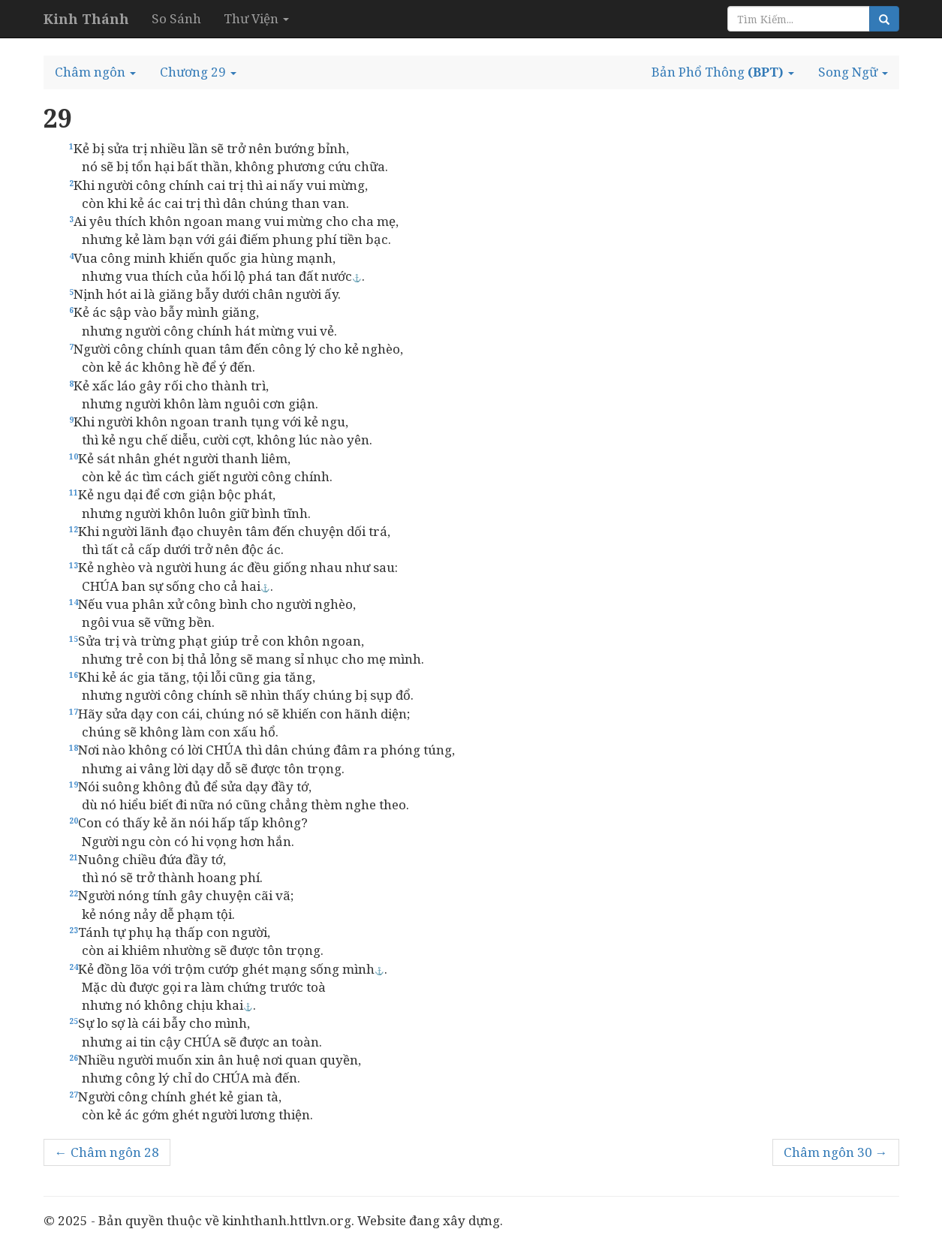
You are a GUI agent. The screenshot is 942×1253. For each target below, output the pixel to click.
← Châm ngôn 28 (107, 1152)
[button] (95, 72)
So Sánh (176, 18)
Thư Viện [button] (256, 18)
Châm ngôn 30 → (836, 1152)
